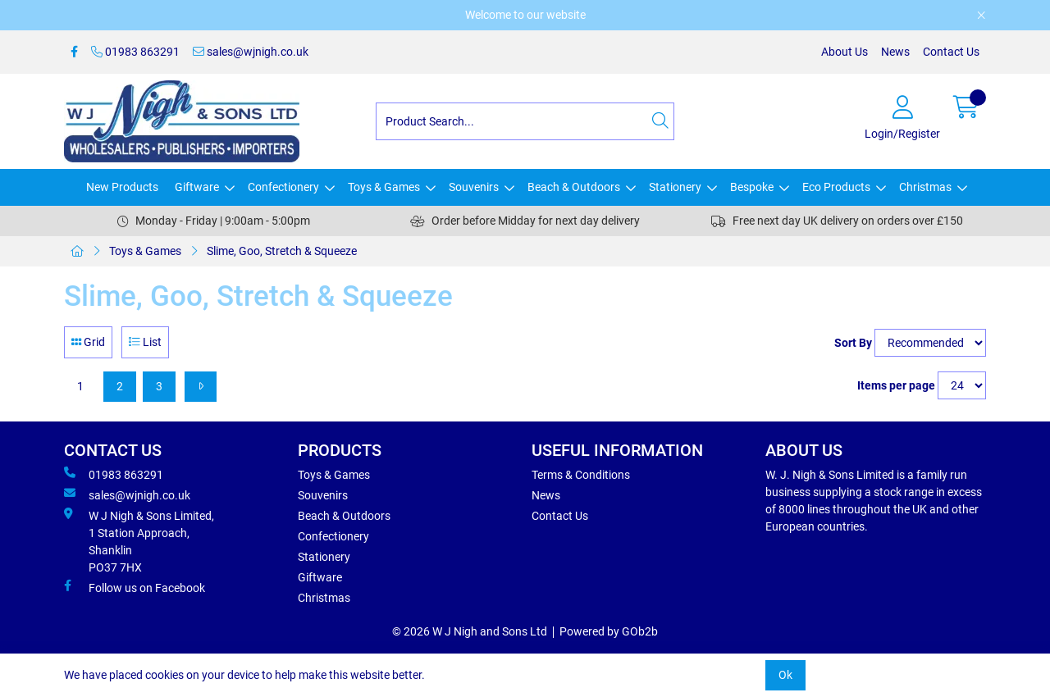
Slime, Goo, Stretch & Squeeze (282, 250)
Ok (785, 674)
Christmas (925, 187)
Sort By (853, 342)
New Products (122, 187)
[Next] (201, 386)
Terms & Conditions (581, 474)
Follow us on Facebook (134, 587)
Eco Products (836, 187)
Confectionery (283, 187)
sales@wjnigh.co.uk (250, 51)
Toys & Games (384, 187)
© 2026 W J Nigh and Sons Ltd (469, 631)
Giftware (197, 187)
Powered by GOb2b (608, 631)
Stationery (675, 187)
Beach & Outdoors (573, 187)
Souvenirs (474, 187)
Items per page (896, 385)
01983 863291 (135, 51)
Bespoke (752, 187)
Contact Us (951, 51)
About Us (844, 51)
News (895, 51)
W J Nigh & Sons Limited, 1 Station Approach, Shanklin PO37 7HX (139, 541)
